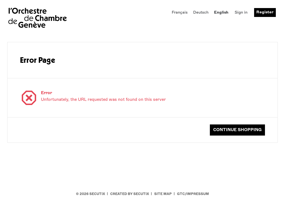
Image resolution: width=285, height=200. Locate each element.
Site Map (163, 194)
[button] (237, 130)
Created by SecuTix (129, 194)
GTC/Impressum (193, 194)
